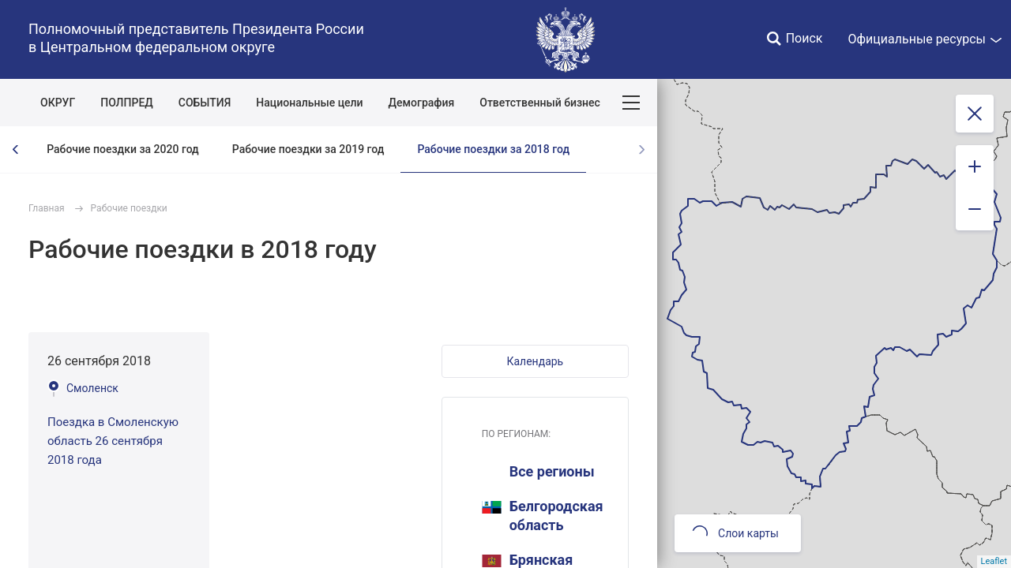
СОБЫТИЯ (205, 102)
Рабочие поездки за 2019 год (308, 149)
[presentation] (16, 149)
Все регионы (552, 471)
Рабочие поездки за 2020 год (123, 149)
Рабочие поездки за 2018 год (493, 149)
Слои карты (735, 533)
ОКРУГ (57, 102)
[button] (535, 361)
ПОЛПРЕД (126, 102)
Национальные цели (309, 102)
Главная (46, 208)
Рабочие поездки (129, 208)
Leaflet (994, 561)
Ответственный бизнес (539, 102)
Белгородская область (542, 515)
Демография (422, 102)
